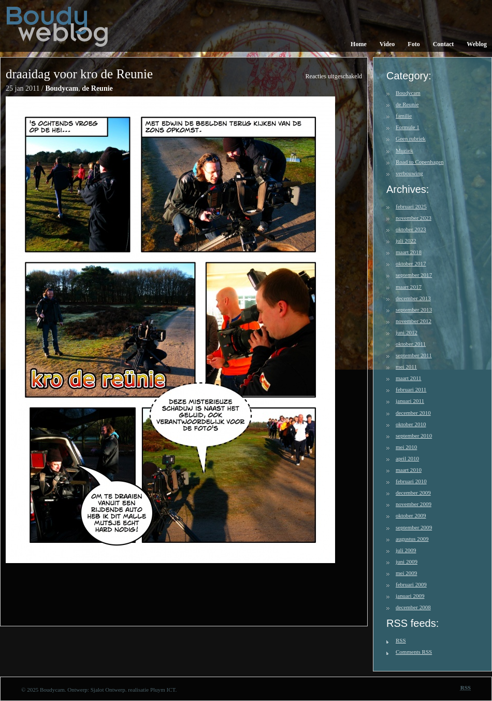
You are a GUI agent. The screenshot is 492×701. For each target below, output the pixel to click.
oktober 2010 (411, 424)
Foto (413, 44)
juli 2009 (406, 550)
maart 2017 (409, 287)
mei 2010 (406, 447)
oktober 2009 (411, 515)
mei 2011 (406, 366)
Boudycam (61, 88)
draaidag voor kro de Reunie (79, 74)
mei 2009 (406, 573)
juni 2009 (406, 561)
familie (404, 116)
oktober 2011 (411, 344)
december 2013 (413, 298)
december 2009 (413, 492)
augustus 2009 (412, 539)
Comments (414, 652)
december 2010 (413, 413)
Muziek (404, 150)
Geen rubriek (411, 138)
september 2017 (414, 275)
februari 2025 (411, 206)
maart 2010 (409, 470)
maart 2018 (409, 252)
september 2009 (414, 527)
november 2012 (413, 321)
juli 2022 (406, 240)
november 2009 (413, 504)
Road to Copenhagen (420, 162)
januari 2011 (410, 401)
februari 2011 (411, 389)
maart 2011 (409, 378)
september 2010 (414, 435)
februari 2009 (411, 584)
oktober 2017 (411, 263)
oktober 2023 (411, 229)
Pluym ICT (163, 689)
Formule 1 (407, 127)
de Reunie (97, 88)
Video (387, 44)
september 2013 (414, 309)
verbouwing (409, 173)
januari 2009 (410, 596)
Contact (443, 44)
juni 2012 (406, 332)
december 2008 (413, 607)
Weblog (477, 44)
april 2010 (407, 458)
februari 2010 (411, 481)
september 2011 (414, 355)
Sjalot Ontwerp (108, 689)
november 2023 (413, 218)
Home (359, 44)
